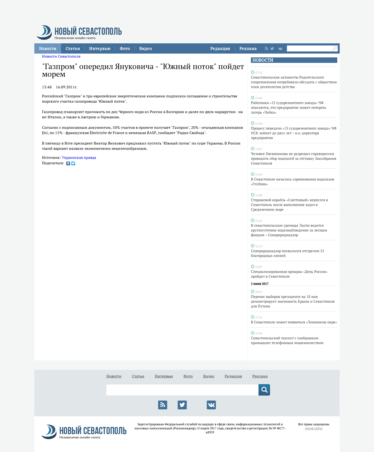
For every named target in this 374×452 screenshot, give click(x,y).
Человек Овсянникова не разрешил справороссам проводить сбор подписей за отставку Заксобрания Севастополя (293, 158)
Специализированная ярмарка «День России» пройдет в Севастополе (289, 274)
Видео (145, 48)
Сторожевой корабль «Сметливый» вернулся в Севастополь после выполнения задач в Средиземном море (289, 204)
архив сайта (313, 428)
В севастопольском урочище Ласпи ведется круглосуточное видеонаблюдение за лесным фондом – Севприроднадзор (289, 230)
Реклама (248, 48)
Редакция (220, 48)
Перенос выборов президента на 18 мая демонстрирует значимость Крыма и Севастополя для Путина (293, 301)
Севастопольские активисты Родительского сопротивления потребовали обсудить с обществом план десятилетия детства (294, 82)
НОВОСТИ (263, 60)
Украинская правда (79, 157)
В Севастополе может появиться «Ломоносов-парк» (294, 322)
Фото (125, 48)
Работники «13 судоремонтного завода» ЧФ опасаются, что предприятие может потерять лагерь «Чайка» (288, 107)
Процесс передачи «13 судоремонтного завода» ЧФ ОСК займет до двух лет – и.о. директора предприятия (294, 133)
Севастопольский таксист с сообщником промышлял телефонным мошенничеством (287, 340)
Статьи (73, 48)
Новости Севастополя (61, 56)
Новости (47, 48)
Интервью (99, 48)
